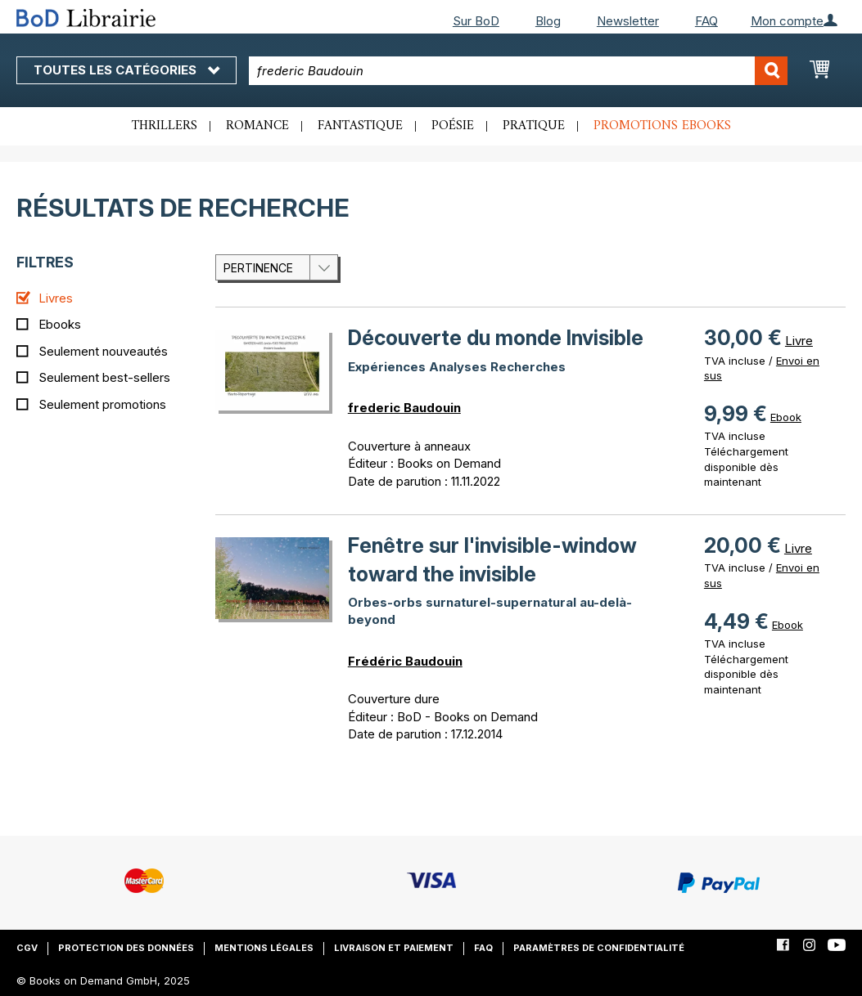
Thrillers (164, 125)
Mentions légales (264, 947)
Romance (257, 125)
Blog (548, 21)
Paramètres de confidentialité (598, 947)
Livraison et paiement (394, 947)
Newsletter (628, 21)
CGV (27, 947)
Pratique (534, 125)
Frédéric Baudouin (405, 661)
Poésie (452, 125)
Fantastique (360, 125)
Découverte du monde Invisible (495, 337)
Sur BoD (476, 21)
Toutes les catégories (126, 70)
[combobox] (518, 70)
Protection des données (126, 947)
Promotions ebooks (662, 125)
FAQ (706, 21)
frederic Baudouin (404, 407)
